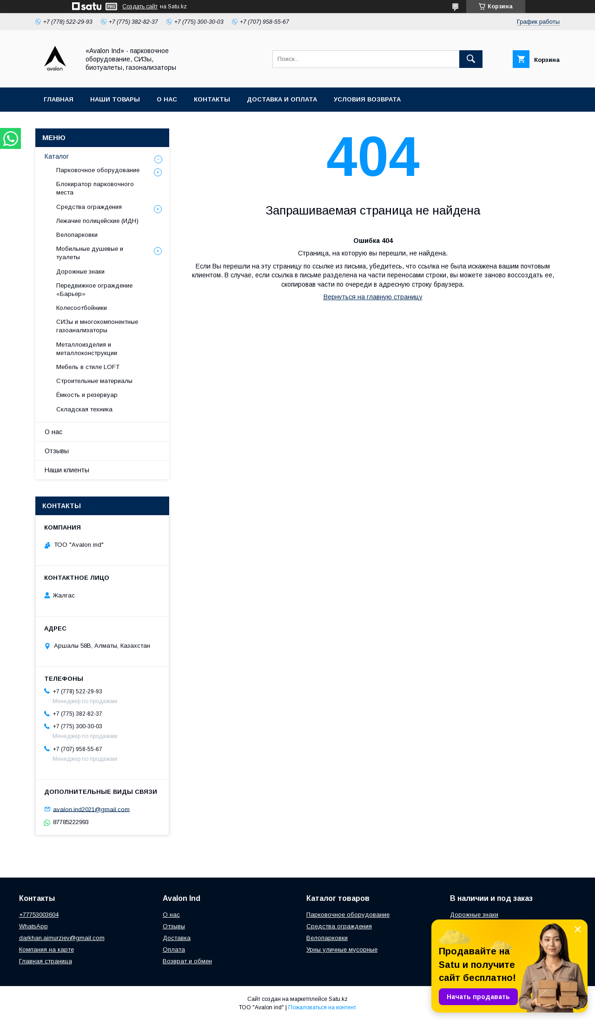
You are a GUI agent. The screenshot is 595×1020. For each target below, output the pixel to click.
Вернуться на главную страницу (373, 297)
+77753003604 (39, 914)
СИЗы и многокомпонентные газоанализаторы (97, 326)
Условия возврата (367, 99)
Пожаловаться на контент (322, 1007)
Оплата (174, 949)
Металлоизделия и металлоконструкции (86, 348)
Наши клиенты (67, 470)
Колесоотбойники (81, 307)
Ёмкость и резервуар (87, 394)
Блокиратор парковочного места (95, 188)
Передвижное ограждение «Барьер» (94, 289)
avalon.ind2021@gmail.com (91, 808)
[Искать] (471, 59)
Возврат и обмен (187, 961)
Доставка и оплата (282, 99)
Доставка (177, 937)
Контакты (212, 99)
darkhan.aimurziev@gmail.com (62, 937)
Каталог (57, 156)
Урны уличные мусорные (341, 949)
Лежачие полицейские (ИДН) (97, 220)
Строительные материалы (94, 380)
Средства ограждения (89, 206)
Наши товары (115, 99)
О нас (167, 99)
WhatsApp (33, 926)
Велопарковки (77, 234)
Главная (58, 99)
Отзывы (57, 451)
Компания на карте (46, 949)
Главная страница (45, 961)
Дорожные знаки (80, 271)
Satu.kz (338, 999)
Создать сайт (140, 6)
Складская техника (84, 409)
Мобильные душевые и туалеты (89, 253)
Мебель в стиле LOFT (87, 366)
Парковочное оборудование (97, 170)
